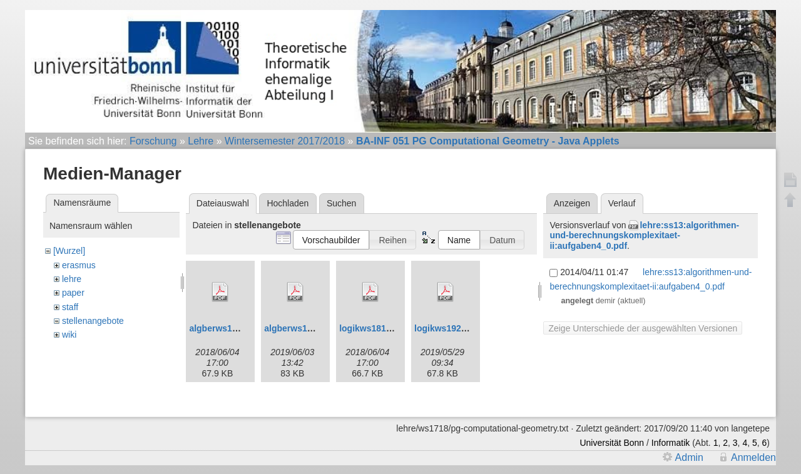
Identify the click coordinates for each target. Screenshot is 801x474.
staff (70, 307)
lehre (71, 279)
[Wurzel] (69, 251)
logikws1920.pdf (448, 328)
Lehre (200, 141)
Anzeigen (572, 203)
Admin (689, 461)
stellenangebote (93, 321)
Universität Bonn (611, 446)
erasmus (79, 265)
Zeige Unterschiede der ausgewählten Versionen (642, 328)
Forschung (153, 141)
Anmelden (753, 461)
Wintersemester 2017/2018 (285, 141)
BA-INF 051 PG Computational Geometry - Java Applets (488, 141)
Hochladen (288, 203)
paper (73, 293)
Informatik (670, 446)
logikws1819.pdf (373, 328)
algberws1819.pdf (226, 328)
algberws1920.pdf (301, 328)
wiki (69, 335)
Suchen (341, 203)
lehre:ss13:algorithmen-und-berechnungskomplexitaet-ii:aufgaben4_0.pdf (644, 235)
